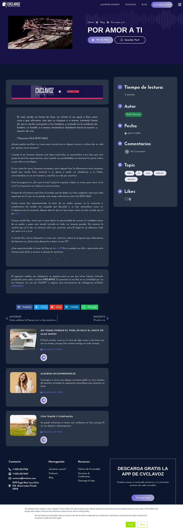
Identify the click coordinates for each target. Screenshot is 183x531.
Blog (145, 4)
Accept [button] (130, 525)
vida (58, 245)
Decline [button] (142, 525)
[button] (26, 303)
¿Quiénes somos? (111, 4)
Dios (88, 210)
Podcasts (131, 4)
